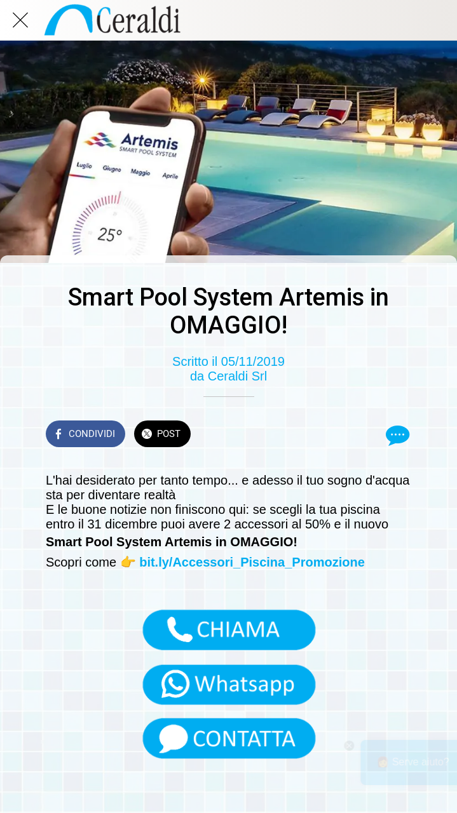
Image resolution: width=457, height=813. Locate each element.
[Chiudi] (20, 20)
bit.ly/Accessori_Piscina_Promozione (252, 562)
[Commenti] (396, 435)
